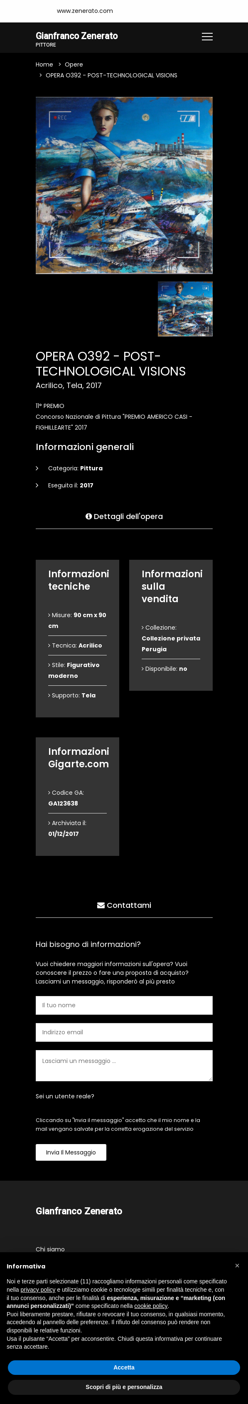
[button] (237, 1265)
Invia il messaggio (71, 1153)
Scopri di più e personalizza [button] (124, 1387)
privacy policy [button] (37, 1289)
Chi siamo (50, 1250)
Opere (74, 65)
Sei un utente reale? (65, 1097)
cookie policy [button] (150, 1306)
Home (44, 65)
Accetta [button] (124, 1367)
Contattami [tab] (124, 904)
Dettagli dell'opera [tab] (124, 515)
